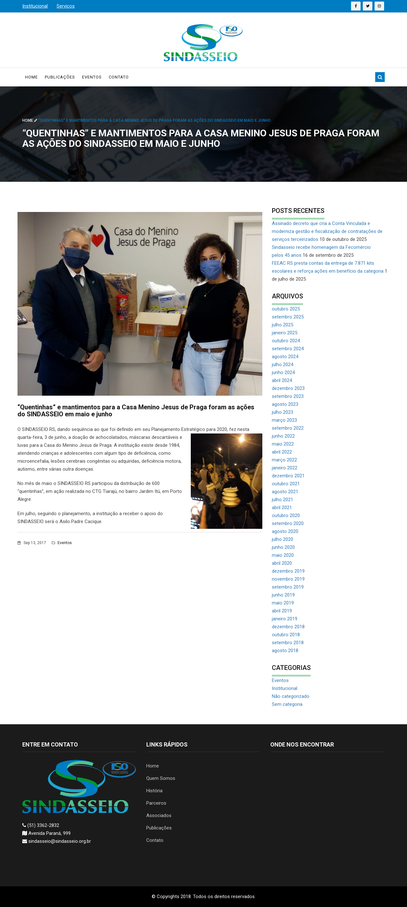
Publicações (60, 77)
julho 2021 (282, 499)
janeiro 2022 (284, 468)
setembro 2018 (288, 642)
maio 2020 (283, 555)
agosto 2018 (285, 650)
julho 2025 (282, 325)
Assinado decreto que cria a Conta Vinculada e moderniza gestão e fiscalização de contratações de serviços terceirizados (327, 231)
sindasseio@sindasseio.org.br (56, 841)
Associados (158, 815)
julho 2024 (282, 364)
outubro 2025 (286, 309)
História (154, 791)
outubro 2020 (286, 515)
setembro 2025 (288, 317)
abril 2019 (282, 611)
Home (31, 77)
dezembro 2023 (288, 388)
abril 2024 (282, 380)
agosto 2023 (285, 404)
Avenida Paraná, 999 (46, 833)
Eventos (92, 77)
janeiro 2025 (284, 333)
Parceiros (156, 803)
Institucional (284, 688)
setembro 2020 (288, 523)
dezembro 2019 (288, 571)
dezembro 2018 (288, 627)
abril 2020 (282, 563)
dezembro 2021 (288, 476)
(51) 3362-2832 (40, 825)
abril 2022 (282, 452)
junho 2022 (283, 436)
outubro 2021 (286, 484)
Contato (119, 77)
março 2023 (284, 420)
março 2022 (284, 460)
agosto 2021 (285, 491)
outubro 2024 (286, 341)
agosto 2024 (285, 356)
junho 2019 (283, 595)
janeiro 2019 (284, 619)
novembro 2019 (288, 579)
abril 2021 (282, 507)
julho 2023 (282, 412)
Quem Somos (160, 778)
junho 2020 (283, 547)
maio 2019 (283, 603)
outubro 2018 (286, 635)
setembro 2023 (288, 396)
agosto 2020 (285, 531)
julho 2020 (282, 539)
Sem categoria (287, 704)
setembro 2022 (288, 428)
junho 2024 (283, 372)
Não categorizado (290, 696)
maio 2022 (283, 444)
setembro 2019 (288, 587)
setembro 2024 (288, 348)
